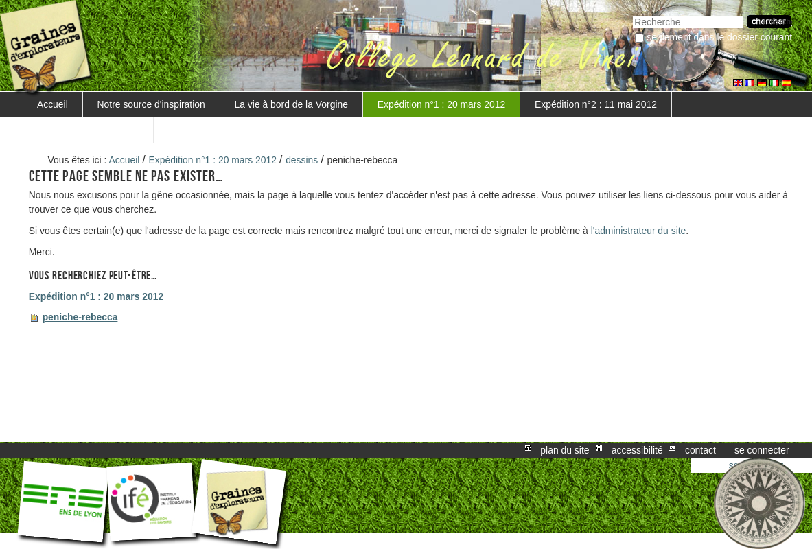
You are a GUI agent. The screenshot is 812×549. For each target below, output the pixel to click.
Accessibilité (637, 450)
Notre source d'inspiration (151, 104)
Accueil (52, 104)
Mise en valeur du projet (88, 129)
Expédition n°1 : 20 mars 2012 (441, 104)
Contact (700, 450)
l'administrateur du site (638, 230)
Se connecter (761, 450)
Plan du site (564, 450)
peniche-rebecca (80, 317)
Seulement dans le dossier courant (719, 37)
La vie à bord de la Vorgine (291, 104)
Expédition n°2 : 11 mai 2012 (596, 104)
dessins (302, 159)
